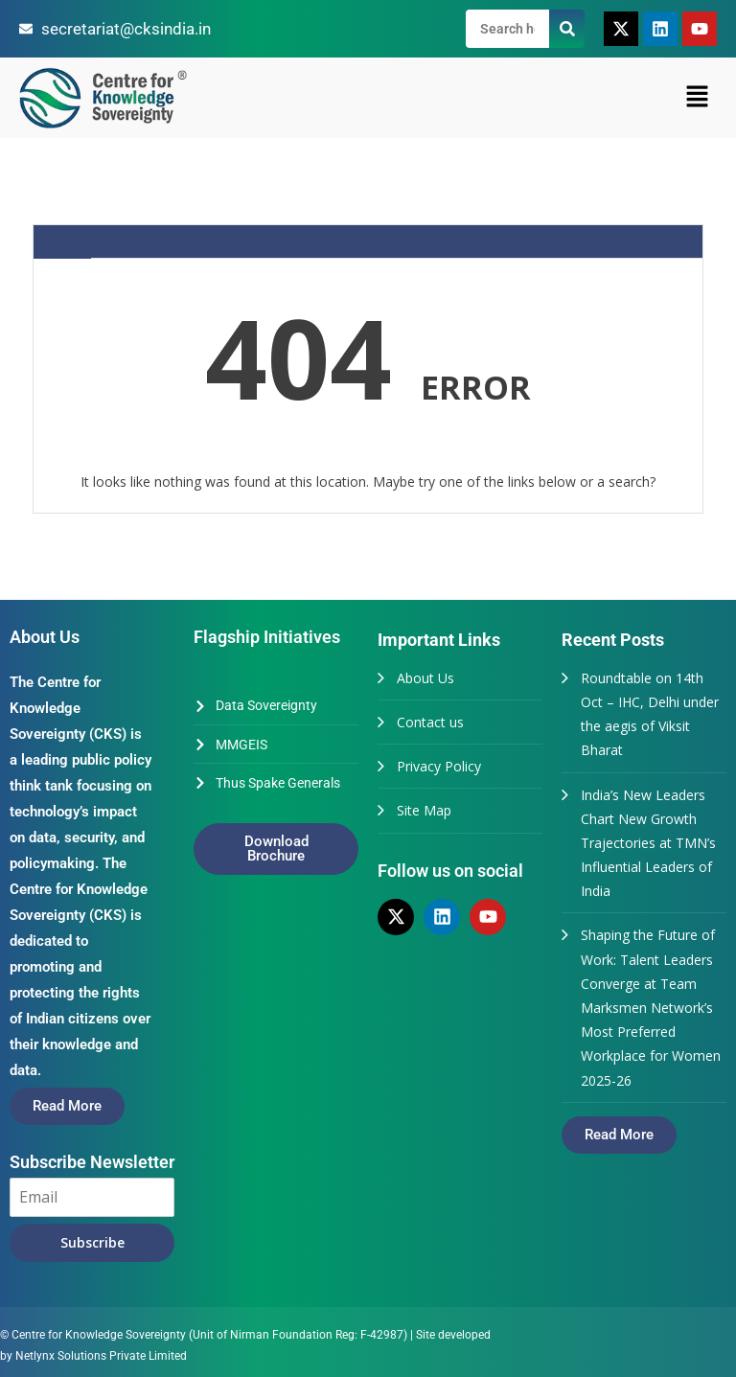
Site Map (424, 810)
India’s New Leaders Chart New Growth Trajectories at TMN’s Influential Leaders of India (648, 843)
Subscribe (92, 1242)
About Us (425, 678)
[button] (697, 98)
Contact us (430, 722)
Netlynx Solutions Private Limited (101, 1356)
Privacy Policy (439, 766)
